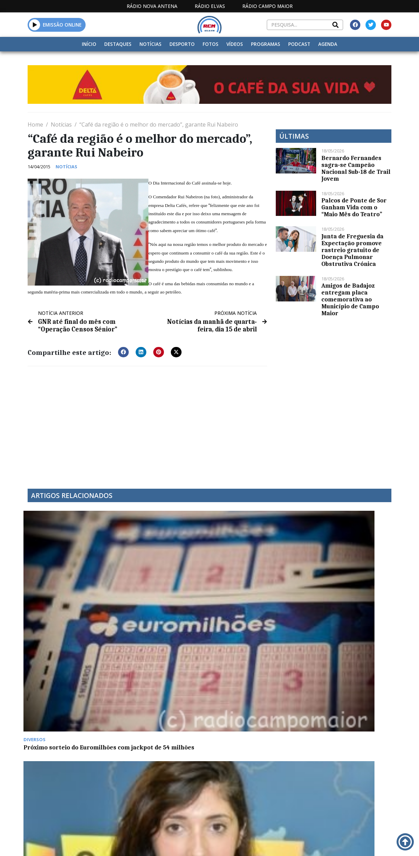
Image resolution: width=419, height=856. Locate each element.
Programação (239, 843)
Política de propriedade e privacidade (339, 843)
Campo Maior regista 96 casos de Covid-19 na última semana (346, 585)
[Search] (335, 25)
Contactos (281, 843)
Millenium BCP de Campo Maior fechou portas (63, 676)
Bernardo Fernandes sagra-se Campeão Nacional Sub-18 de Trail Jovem (355, 168)
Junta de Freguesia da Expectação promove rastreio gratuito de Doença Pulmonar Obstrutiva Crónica (352, 250)
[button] (34, 24)
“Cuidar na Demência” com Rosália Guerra (158, 582)
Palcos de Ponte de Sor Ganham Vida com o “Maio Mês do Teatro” (354, 207)
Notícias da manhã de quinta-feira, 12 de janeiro (256, 582)
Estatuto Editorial (175, 843)
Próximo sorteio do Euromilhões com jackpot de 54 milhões (68, 585)
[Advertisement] (147, 422)
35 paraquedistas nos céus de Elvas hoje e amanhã (252, 676)
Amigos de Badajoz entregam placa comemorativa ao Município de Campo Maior (350, 299)
